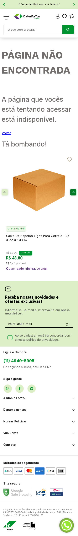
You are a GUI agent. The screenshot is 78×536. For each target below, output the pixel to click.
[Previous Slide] (4, 4)
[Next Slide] (74, 4)
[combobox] (39, 29)
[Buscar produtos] (68, 29)
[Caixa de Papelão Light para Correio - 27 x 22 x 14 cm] (39, 217)
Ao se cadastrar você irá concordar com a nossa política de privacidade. (43, 337)
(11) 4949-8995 (18, 360)
